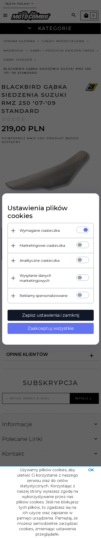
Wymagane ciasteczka (40, 230)
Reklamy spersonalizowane (44, 295)
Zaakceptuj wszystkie (50, 328)
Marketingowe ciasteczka (42, 245)
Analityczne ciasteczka (40, 260)
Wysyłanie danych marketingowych (35, 278)
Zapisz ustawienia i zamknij (50, 315)
